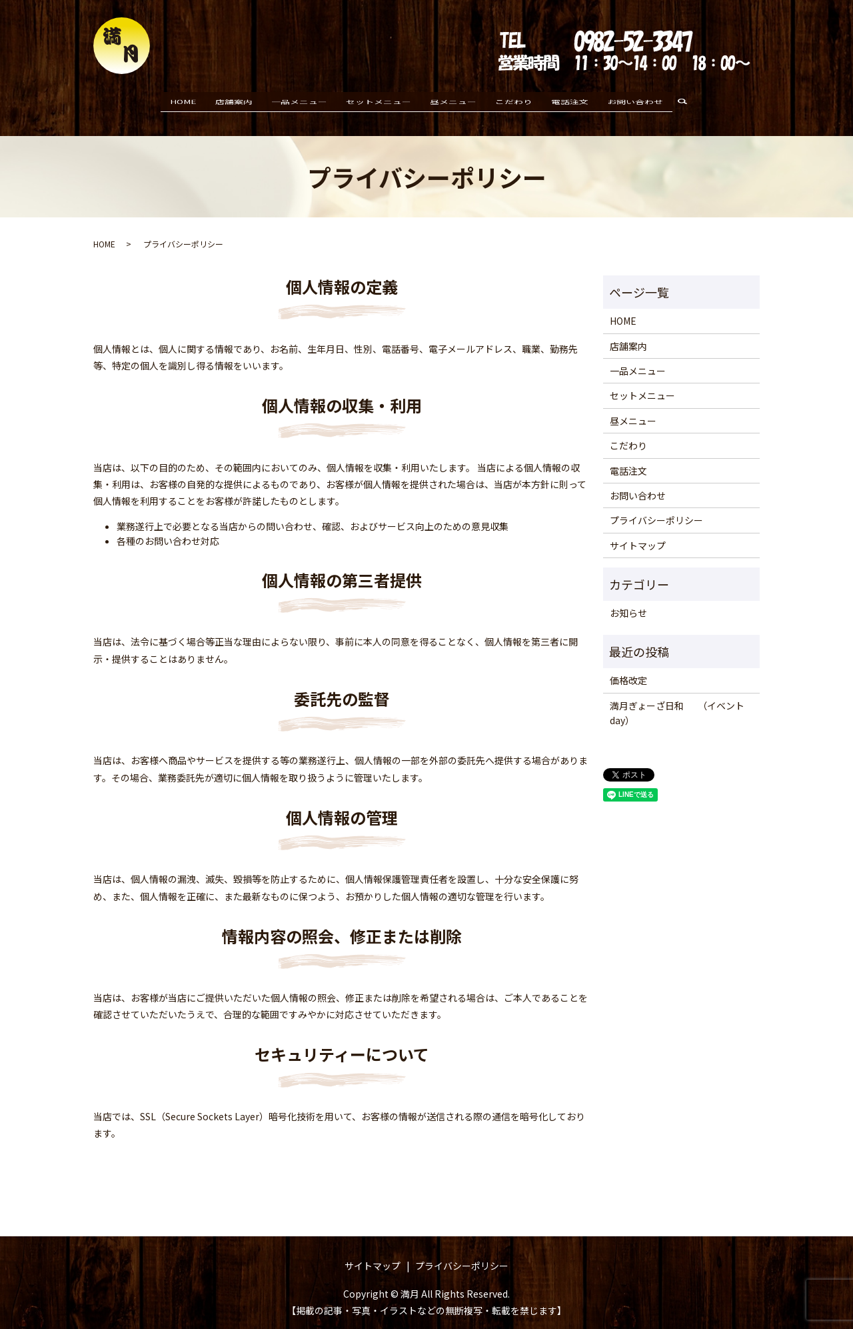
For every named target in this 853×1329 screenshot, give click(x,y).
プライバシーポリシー (656, 507)
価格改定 (628, 667)
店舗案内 (234, 101)
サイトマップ (638, 532)
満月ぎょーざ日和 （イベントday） (677, 700)
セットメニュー (378, 101)
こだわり (513, 101)
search (687, 102)
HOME (183, 101)
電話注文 (569, 101)
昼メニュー (453, 101)
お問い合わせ (635, 101)
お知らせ (628, 600)
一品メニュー (299, 101)
